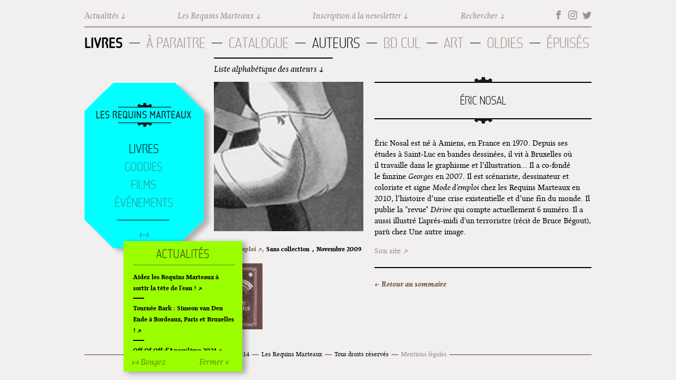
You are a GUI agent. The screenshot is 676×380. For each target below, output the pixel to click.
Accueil (143, 116)
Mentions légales (424, 354)
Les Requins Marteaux (215, 16)
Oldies (505, 43)
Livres (103, 43)
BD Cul (401, 43)
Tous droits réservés (361, 354)
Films (143, 185)
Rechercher (479, 16)
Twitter (587, 15)
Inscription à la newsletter (357, 16)
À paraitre (175, 43)
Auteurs (336, 43)
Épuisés (568, 43)
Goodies (144, 167)
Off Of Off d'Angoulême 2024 (175, 350)
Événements (144, 203)
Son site (387, 250)
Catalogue (259, 43)
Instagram (572, 15)
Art (454, 43)
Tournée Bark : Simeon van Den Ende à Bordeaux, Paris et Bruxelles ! (183, 319)
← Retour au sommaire (410, 284)
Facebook (558, 15)
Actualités (101, 16)
